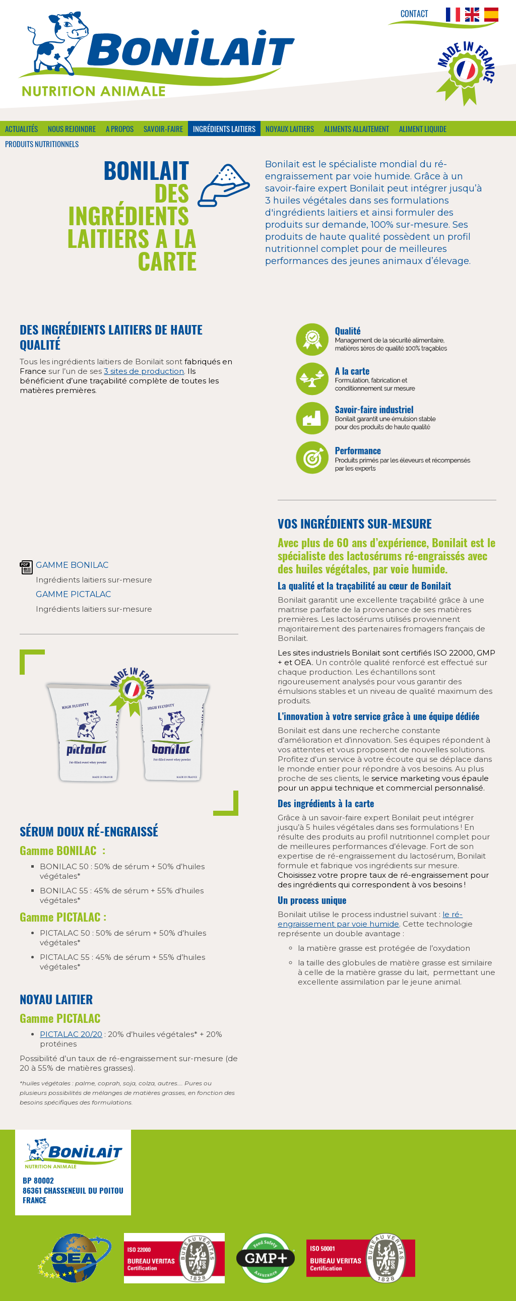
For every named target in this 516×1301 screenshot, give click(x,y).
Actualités (21, 128)
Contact (414, 14)
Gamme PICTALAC (73, 594)
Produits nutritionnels (42, 143)
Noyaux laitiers (290, 128)
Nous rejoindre (72, 128)
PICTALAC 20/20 (71, 1034)
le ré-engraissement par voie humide (370, 919)
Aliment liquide (422, 128)
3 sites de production (144, 371)
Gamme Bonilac (72, 565)
